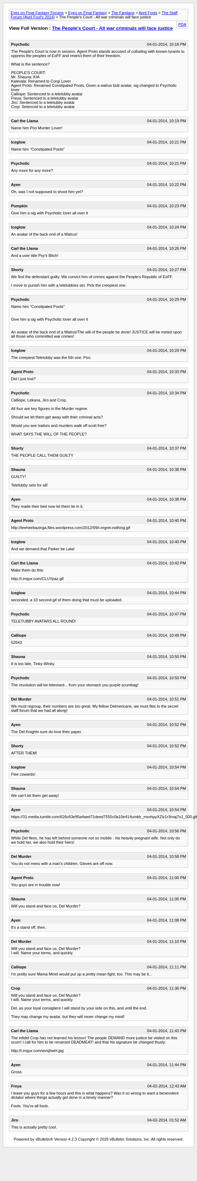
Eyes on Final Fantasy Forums (37, 13)
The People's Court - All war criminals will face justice (112, 28)
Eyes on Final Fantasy (87, 13)
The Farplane (122, 13)
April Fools (148, 13)
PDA (182, 24)
